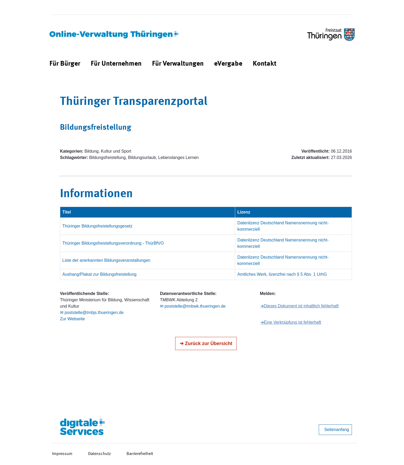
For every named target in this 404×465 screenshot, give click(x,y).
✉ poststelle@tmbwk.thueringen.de (193, 306)
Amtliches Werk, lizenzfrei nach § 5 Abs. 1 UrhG (282, 274)
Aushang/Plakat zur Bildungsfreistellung (99, 274)
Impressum (62, 454)
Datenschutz (99, 454)
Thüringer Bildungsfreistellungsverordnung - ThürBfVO (113, 243)
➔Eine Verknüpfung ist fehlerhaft (290, 322)
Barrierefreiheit (140, 454)
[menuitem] (64, 64)
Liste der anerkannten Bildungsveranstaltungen (106, 260)
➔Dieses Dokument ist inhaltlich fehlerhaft (299, 306)
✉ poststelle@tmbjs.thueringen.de (92, 312)
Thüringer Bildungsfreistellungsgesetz (97, 226)
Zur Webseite (72, 319)
